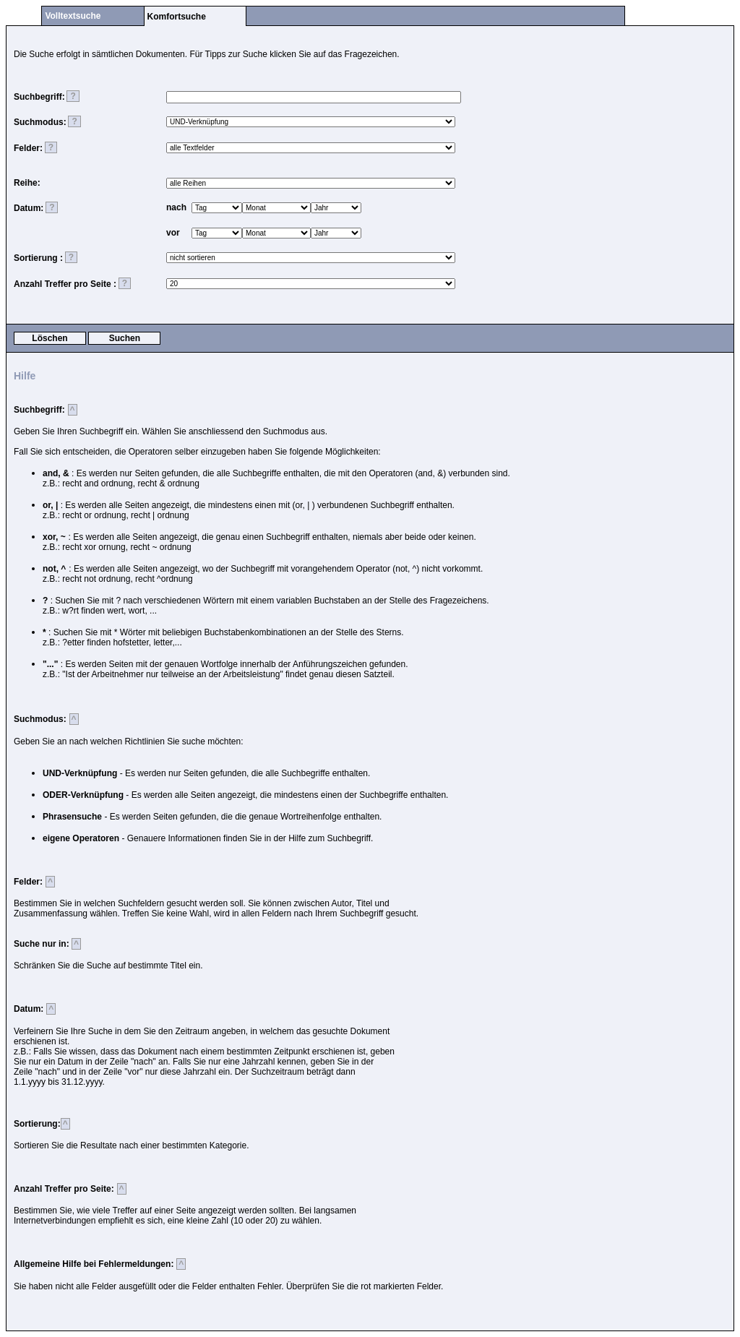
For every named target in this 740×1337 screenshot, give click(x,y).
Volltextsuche (72, 16)
